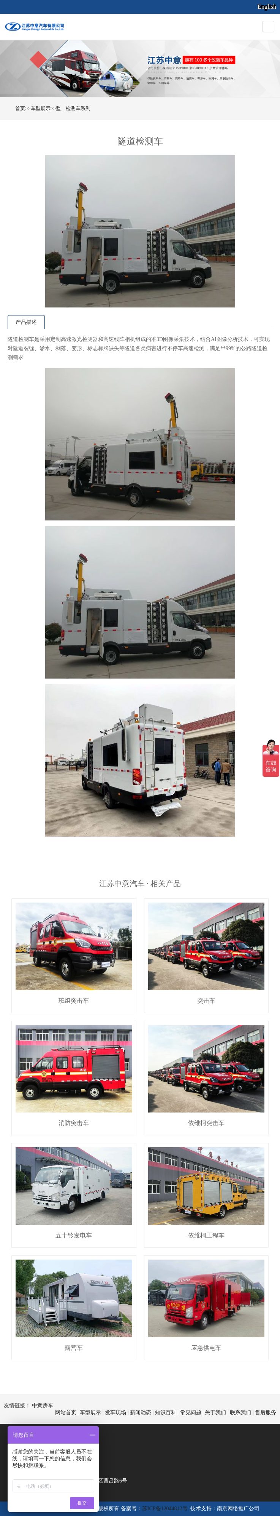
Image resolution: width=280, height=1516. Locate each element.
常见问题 (190, 1412)
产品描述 (26, 322)
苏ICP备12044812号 (165, 1508)
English (267, 6)
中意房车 (42, 1406)
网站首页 (65, 1412)
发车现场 (115, 1412)
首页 (20, 108)
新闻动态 (140, 1412)
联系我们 (240, 1412)
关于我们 (215, 1412)
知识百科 (165, 1412)
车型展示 (41, 108)
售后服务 (265, 1412)
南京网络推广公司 (238, 1508)
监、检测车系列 (73, 108)
